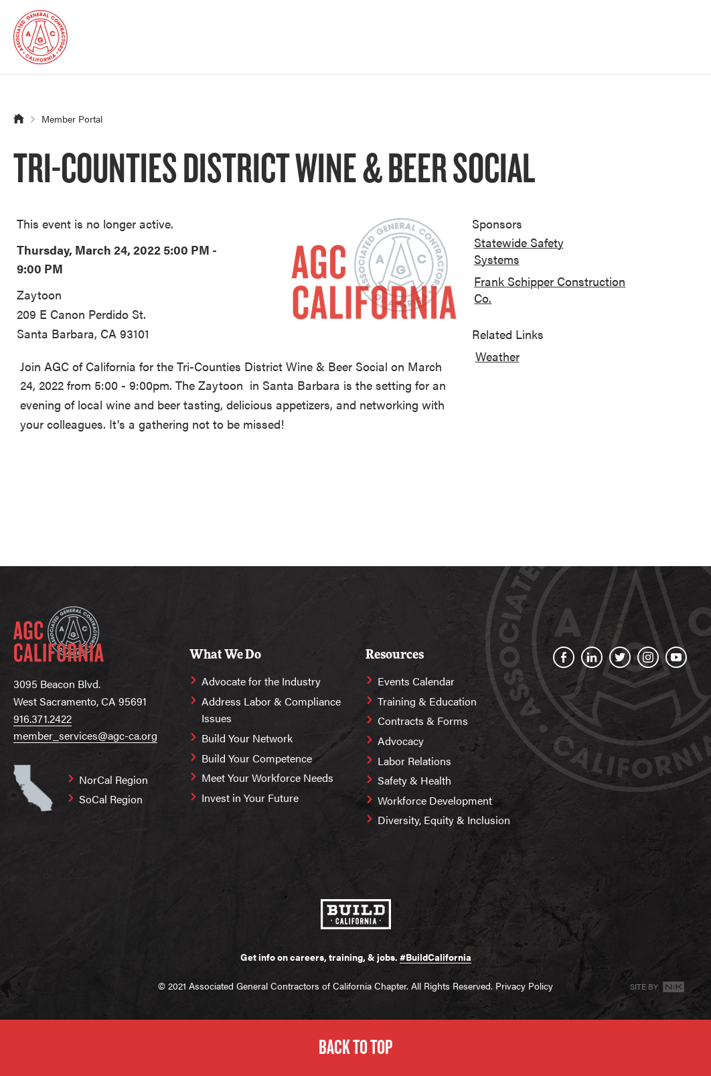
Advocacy (401, 740)
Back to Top (355, 1047)
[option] (541, 253)
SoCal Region (111, 799)
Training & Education (427, 701)
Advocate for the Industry (261, 681)
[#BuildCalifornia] (355, 914)
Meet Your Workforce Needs (267, 777)
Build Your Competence (257, 758)
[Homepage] (40, 37)
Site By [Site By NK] (657, 986)
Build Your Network (247, 738)
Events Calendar (416, 681)
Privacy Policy (524, 985)
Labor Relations (414, 760)
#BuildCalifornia (435, 956)
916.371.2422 (42, 718)
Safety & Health (414, 780)
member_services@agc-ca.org (85, 735)
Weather (497, 356)
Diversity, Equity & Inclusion (444, 819)
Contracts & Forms (423, 720)
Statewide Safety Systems (519, 250)
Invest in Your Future (250, 797)
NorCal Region (113, 779)
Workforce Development (435, 800)
